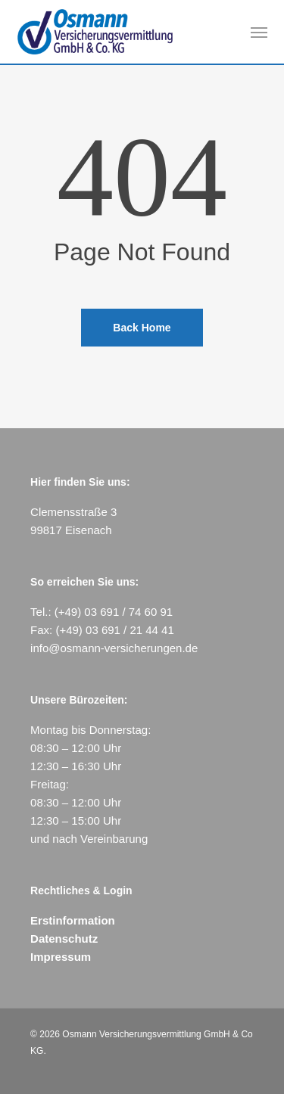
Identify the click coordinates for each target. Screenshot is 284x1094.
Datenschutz (64, 938)
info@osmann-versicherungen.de (114, 648)
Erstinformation (72, 920)
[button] (259, 31)
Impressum (60, 956)
